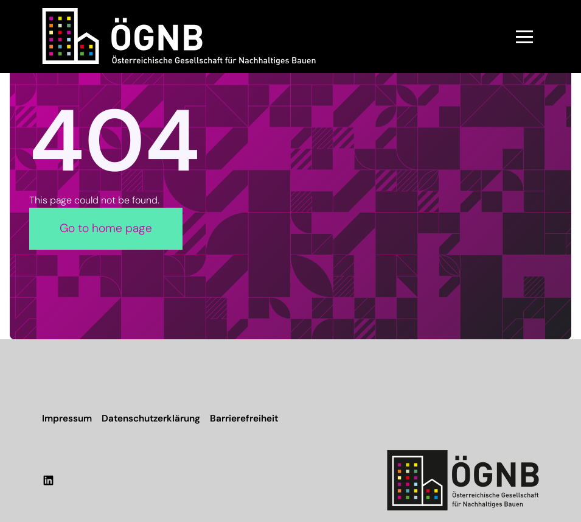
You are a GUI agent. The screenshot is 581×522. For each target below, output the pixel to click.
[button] (524, 36)
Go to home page (106, 228)
